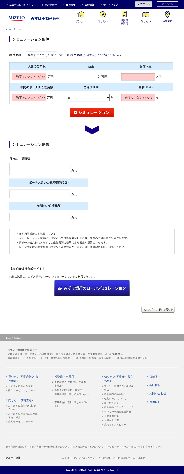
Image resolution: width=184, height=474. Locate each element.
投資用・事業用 (124, 21)
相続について (111, 403)
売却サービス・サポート (21, 421)
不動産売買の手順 (114, 394)
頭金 (91, 66)
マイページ (167, 4)
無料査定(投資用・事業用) (68, 390)
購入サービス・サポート (21, 390)
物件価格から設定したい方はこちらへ (95, 55)
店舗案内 (167, 21)
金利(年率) (146, 87)
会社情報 (71, 4)
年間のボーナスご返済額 (36, 87)
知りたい (146, 21)
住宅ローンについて (115, 398)
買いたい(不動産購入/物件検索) (23, 379)
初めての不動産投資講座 (117, 411)
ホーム (8, 29)
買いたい (81, 21)
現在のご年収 (37, 66)
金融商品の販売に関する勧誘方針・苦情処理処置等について (38, 446)
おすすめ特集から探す (20, 386)
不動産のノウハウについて (119, 407)
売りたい (103, 21)
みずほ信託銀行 (121, 457)
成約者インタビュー (115, 424)
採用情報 (89, 4)
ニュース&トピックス (21, 4)
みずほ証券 (139, 457)
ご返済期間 (91, 87)
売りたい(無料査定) (20, 400)
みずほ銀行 (104, 457)
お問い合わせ (49, 4)
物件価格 (15, 55)
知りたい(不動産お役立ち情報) (118, 379)
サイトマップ (110, 4)
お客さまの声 (111, 420)
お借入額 (146, 66)
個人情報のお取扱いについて (88, 446)
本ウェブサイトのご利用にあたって (126, 446)
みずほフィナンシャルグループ (78, 457)
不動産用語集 (111, 416)
